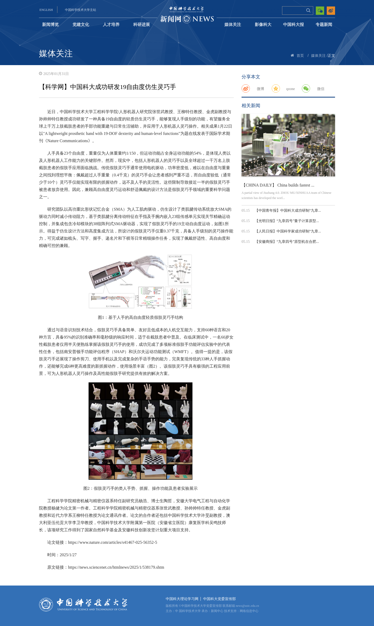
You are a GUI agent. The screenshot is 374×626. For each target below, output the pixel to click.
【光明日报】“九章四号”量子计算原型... (287, 221)
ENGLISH (46, 10)
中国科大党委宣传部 (219, 599)
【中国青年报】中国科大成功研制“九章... (288, 210)
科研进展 (141, 24)
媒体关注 (232, 24)
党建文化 (80, 24)
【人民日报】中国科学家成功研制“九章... (288, 231)
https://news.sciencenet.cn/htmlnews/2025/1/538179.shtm (116, 567)
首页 (300, 56)
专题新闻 (324, 24)
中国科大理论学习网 (182, 599)
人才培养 (111, 24)
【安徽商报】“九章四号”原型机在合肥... (287, 242)
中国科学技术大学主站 (80, 10)
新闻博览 (50, 24)
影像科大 (263, 24)
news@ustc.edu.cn (247, 606)
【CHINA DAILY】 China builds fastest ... (278, 185)
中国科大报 (293, 24)
